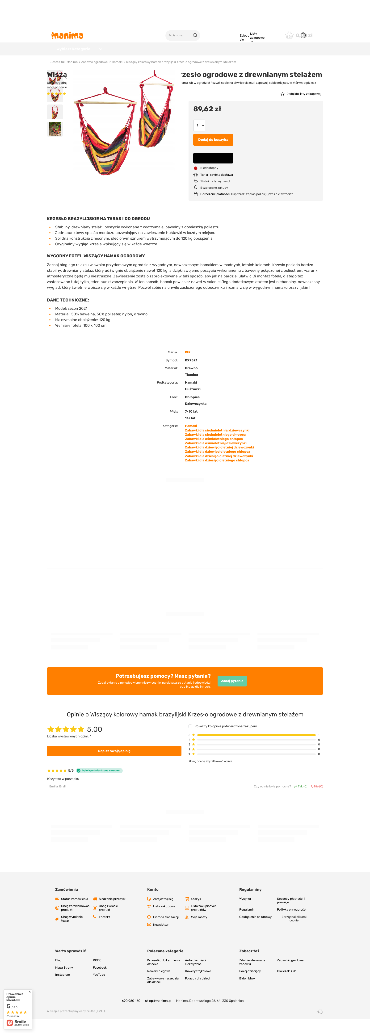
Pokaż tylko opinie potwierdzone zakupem (225, 740)
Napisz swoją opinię (114, 765)
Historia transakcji (166, 931)
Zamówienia (66, 903)
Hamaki (117, 76)
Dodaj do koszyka (213, 154)
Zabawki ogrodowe (94, 76)
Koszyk (196, 913)
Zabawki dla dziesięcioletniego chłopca (217, 475)
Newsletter (160, 939)
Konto (153, 903)
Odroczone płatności (215, 208)
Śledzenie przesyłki (112, 913)
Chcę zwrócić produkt (108, 922)
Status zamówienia (74, 913)
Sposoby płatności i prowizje (291, 914)
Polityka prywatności (291, 923)
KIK (187, 366)
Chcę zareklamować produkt (75, 922)
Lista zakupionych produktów (204, 922)
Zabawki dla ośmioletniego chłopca (214, 453)
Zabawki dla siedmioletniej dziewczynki (217, 445)
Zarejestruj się (163, 913)
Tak (300, 800)
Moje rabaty (199, 931)
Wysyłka (245, 913)
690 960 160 (131, 1015)
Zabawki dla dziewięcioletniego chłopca (217, 466)
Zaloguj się (245, 37)
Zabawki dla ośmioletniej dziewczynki (216, 457)
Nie (317, 800)
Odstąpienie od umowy (255, 931)
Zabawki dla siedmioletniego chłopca (215, 449)
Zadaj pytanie (232, 695)
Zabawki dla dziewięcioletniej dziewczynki (219, 462)
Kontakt (104, 931)
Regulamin (247, 923)
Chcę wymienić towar (72, 933)
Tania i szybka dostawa (216, 189)
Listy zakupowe (257, 35)
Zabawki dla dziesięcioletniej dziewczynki (219, 470)
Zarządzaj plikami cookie (294, 932)
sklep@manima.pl (158, 1015)
